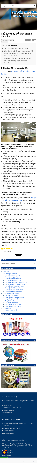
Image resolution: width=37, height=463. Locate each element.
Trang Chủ (6, 271)
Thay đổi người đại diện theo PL (14, 299)
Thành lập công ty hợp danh (13, 278)
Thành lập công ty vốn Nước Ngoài (15, 284)
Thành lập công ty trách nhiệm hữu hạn (16, 282)
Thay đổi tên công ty (11, 301)
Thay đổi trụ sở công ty (11, 302)
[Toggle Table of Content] (32, 45)
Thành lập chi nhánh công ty (13, 275)
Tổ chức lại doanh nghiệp (10, 310)
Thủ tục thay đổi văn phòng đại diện (16, 48)
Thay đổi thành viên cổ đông (13, 306)
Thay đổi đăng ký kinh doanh (11, 293)
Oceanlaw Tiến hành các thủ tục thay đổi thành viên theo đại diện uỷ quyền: (17, 59)
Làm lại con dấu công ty (11, 295)
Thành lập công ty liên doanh (13, 280)
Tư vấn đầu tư (7, 308)
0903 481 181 (7, 405)
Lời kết (9, 63)
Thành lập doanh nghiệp (10, 273)
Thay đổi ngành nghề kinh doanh (14, 297)
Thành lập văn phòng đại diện (13, 291)
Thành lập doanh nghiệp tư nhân (14, 286)
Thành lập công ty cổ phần (12, 277)
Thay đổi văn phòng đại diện (13, 304)
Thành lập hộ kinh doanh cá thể (14, 289)
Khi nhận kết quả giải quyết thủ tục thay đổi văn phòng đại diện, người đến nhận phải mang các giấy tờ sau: (18, 53)
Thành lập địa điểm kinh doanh (13, 288)
